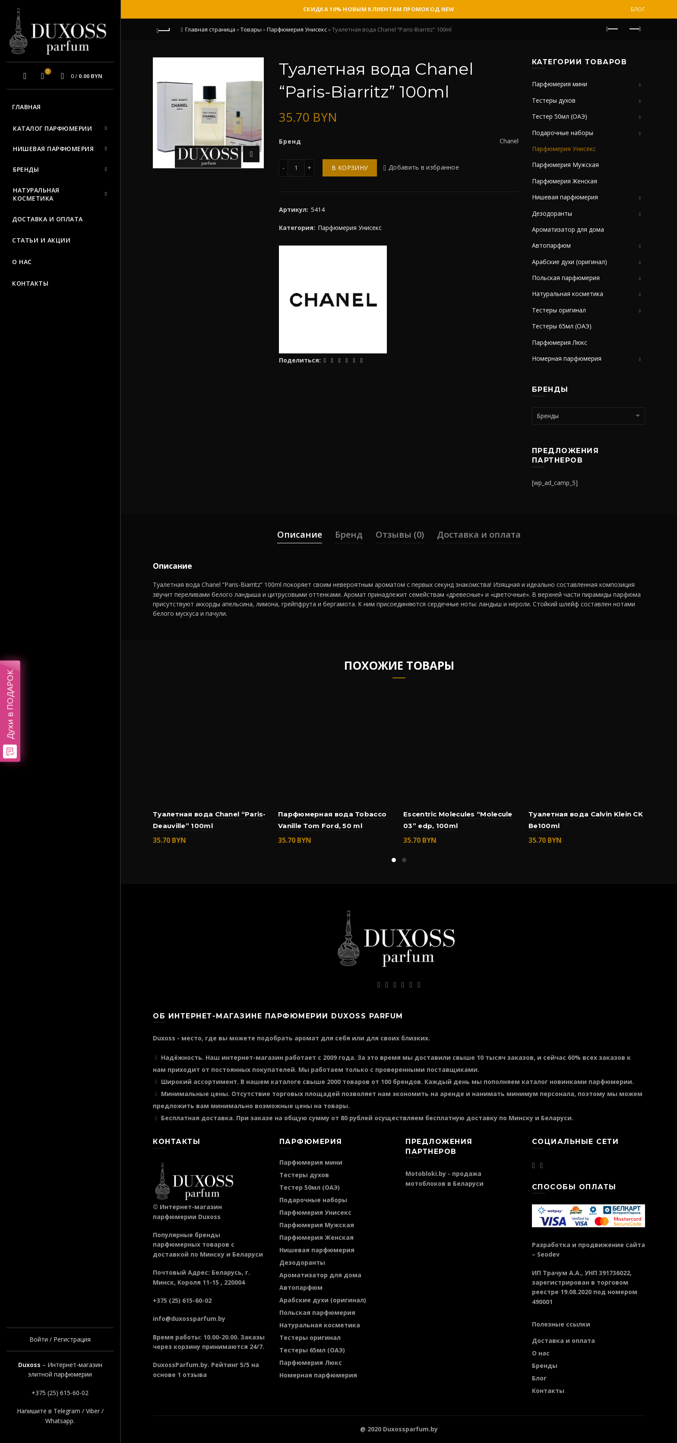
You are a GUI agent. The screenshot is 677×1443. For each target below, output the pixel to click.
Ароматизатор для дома (568, 229)
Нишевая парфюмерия (53, 149)
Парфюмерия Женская (564, 181)
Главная (26, 107)
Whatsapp (59, 1421)
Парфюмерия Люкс (559, 342)
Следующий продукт (634, 28)
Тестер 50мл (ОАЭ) (559, 116)
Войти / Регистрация (60, 1339)
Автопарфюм (551, 245)
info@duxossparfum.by (189, 1318)
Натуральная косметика (36, 194)
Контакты (30, 283)
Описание (299, 534)
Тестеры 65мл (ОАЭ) (562, 326)
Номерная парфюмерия (566, 358)
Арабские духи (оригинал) (569, 262)
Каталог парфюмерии (52, 128)
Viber (93, 1411)
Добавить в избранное (424, 168)
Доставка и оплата (47, 219)
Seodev (548, 1254)
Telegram (67, 1411)
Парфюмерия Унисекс (297, 29)
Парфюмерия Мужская (565, 165)
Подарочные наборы (562, 133)
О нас (22, 262)
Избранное (46, 72)
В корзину (350, 168)
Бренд (349, 534)
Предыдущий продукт (613, 28)
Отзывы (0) (400, 534)
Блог (638, 9)
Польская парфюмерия (566, 278)
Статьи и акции (41, 240)
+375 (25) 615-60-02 (60, 1393)
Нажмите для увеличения (251, 154)
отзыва (195, 1375)
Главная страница (210, 29)
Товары (251, 29)
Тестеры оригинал (559, 310)
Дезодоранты (552, 213)
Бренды (26, 169)
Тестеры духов (554, 100)
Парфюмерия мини (559, 84)
